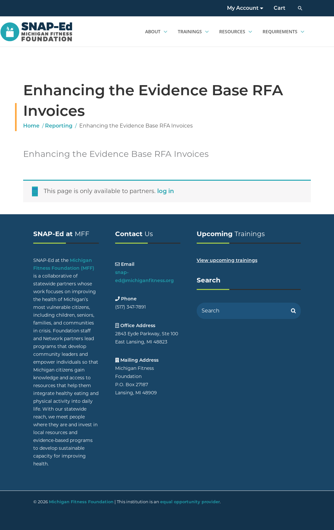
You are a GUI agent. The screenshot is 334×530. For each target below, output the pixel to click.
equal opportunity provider (190, 501)
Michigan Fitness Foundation (81, 501)
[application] (163, 31)
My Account (245, 8)
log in (165, 191)
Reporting (58, 126)
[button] (300, 8)
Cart (279, 8)
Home (31, 126)
